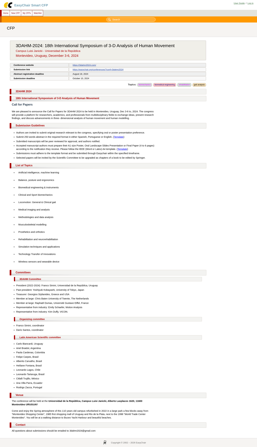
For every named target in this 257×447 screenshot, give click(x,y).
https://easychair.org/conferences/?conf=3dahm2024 (98, 69)
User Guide (239, 3)
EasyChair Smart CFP (31, 5)
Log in (250, 3)
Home (5, 13)
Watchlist (38, 13)
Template (118, 137)
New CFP (15, 13)
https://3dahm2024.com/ (84, 65)
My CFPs (27, 13)
